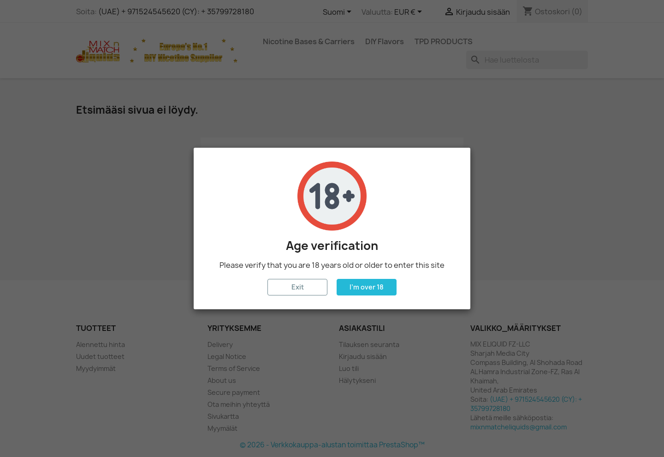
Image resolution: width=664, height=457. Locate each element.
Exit (297, 287)
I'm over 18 (367, 287)
